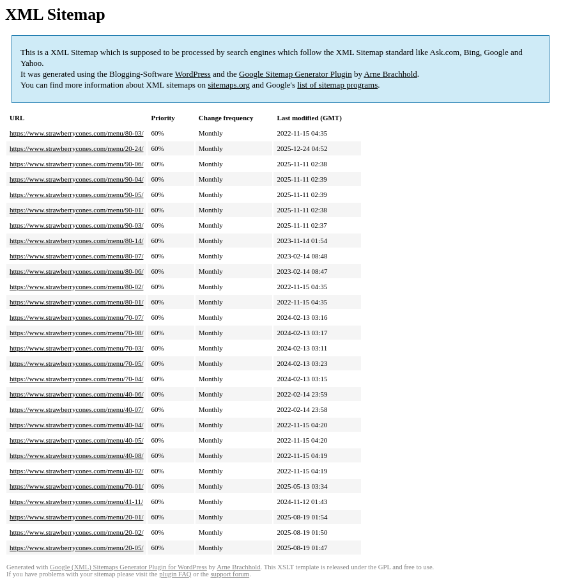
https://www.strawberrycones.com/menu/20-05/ (76, 547)
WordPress (193, 74)
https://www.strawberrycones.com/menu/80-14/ (76, 240)
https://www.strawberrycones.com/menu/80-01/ (76, 302)
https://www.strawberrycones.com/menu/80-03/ (76, 133)
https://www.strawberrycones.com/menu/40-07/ (76, 409)
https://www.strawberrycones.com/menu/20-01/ (76, 517)
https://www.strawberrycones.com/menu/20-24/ (76, 148)
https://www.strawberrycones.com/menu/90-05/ (76, 194)
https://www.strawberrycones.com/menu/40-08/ (76, 455)
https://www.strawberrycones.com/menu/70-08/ (76, 332)
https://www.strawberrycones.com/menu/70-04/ (76, 379)
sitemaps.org (229, 85)
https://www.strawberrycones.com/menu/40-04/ (76, 425)
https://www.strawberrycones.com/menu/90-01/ (76, 210)
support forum (229, 574)
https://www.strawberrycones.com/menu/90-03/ (76, 225)
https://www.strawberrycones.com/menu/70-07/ (76, 317)
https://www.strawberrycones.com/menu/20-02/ (76, 532)
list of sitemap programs (337, 85)
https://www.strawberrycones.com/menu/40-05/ (76, 440)
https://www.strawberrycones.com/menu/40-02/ (76, 471)
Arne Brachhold (390, 74)
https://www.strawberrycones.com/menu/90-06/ (76, 164)
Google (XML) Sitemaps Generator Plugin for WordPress (128, 567)
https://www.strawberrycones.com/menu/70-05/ (76, 363)
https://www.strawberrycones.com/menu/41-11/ (76, 501)
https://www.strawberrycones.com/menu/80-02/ (76, 286)
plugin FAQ (175, 574)
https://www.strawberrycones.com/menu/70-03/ (76, 348)
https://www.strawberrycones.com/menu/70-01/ (76, 486)
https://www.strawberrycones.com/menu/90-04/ (76, 179)
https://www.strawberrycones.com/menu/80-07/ (76, 256)
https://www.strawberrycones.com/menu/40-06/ (76, 394)
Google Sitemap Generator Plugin (295, 74)
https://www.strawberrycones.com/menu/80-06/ (76, 271)
